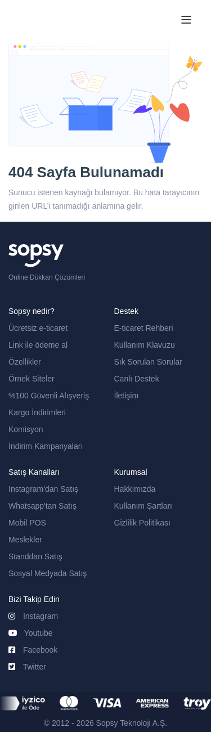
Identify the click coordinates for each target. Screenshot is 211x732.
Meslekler (25, 539)
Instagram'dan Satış (43, 488)
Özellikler (24, 361)
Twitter (27, 666)
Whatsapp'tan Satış (42, 505)
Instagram (33, 616)
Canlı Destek (136, 378)
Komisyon (25, 429)
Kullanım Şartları (143, 505)
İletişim (126, 395)
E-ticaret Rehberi (143, 328)
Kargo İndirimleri (37, 412)
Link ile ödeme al (38, 344)
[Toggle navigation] (186, 21)
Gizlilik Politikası (142, 522)
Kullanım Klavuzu (144, 344)
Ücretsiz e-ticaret (38, 328)
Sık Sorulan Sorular (148, 361)
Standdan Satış (35, 556)
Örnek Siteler (31, 378)
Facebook (32, 649)
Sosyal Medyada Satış (47, 573)
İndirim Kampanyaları (45, 446)
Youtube (30, 632)
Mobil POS (27, 522)
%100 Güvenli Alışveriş (48, 395)
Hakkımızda (135, 488)
